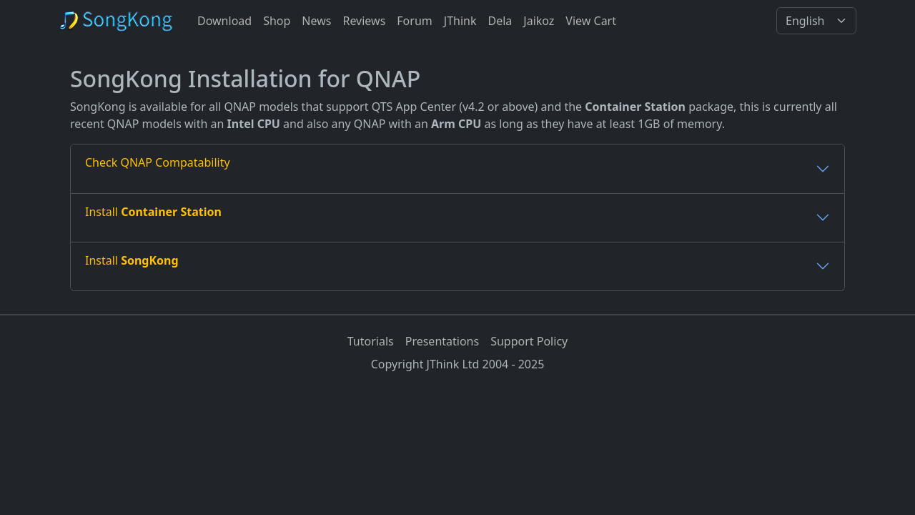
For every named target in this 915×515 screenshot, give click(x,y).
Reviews (363, 21)
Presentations (442, 341)
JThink (460, 21)
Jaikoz (538, 21)
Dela (500, 21)
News (316, 21)
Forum (414, 21)
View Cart (590, 21)
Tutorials (370, 341)
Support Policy (529, 341)
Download (224, 21)
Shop (276, 21)
